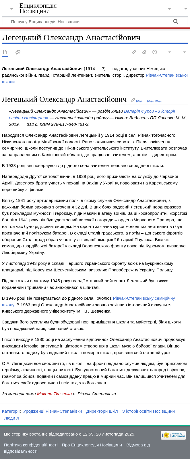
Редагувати (134, 52)
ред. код (154, 100)
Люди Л (11, 418)
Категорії (11, 411)
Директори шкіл (102, 411)
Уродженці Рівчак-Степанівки (52, 411)
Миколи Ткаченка (54, 393)
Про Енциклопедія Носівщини (92, 444)
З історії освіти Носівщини (148, 411)
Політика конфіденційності (31, 444)
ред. (139, 100)
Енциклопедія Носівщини (38, 8)
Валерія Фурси (139, 111)
